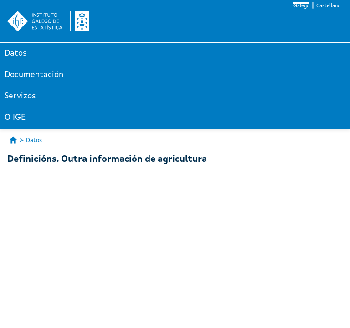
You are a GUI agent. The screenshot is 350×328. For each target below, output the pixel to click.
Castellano (328, 6)
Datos (16, 53)
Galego (301, 6)
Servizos (20, 96)
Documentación (34, 75)
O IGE (15, 117)
